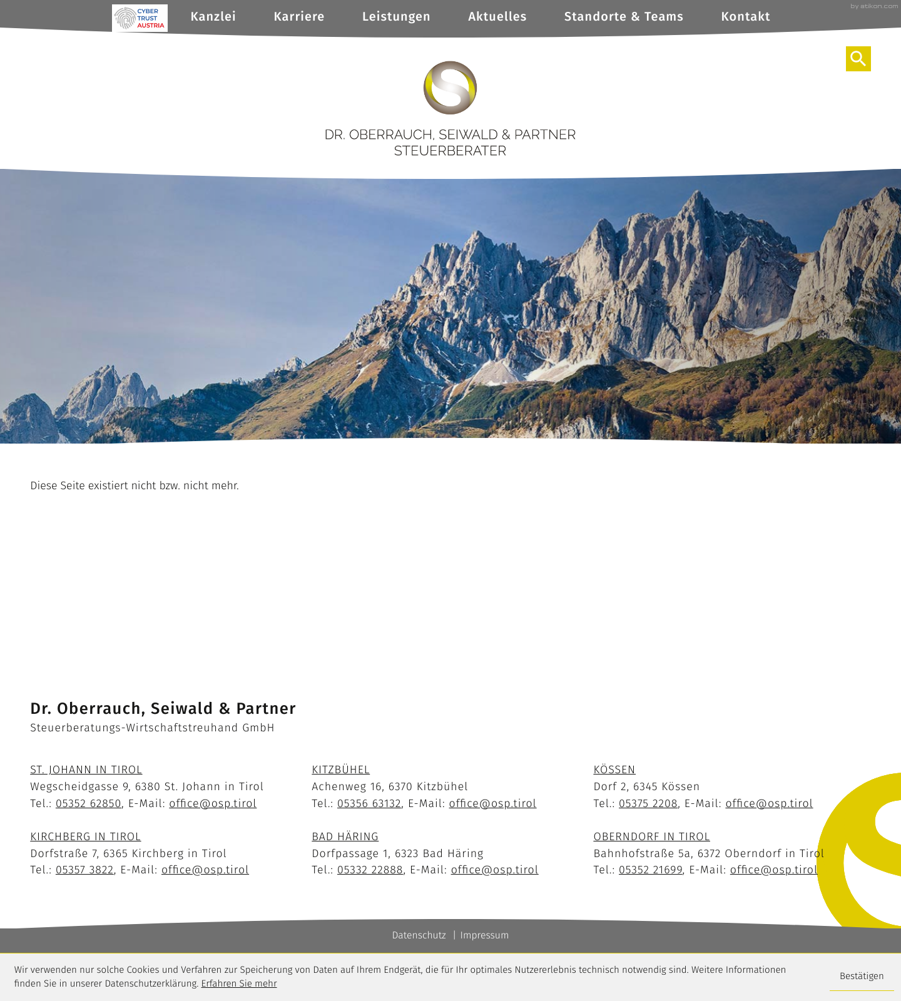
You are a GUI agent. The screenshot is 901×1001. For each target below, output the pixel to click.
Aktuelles (497, 16)
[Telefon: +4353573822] (85, 870)
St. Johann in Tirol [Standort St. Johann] (86, 769)
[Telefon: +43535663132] (369, 803)
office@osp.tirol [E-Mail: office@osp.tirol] (213, 803)
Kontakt (746, 16)
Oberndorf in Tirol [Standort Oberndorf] (651, 836)
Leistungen (396, 16)
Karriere (299, 16)
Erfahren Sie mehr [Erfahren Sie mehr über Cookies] (239, 984)
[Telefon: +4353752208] (648, 803)
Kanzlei (213, 16)
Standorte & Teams (624, 16)
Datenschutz (419, 936)
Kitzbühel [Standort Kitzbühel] (341, 769)
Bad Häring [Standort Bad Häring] (345, 836)
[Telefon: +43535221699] (651, 870)
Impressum (484, 936)
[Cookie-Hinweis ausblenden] (862, 977)
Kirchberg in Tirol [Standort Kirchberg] (85, 836)
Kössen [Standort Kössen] (614, 769)
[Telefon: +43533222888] (370, 870)
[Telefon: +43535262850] (88, 803)
